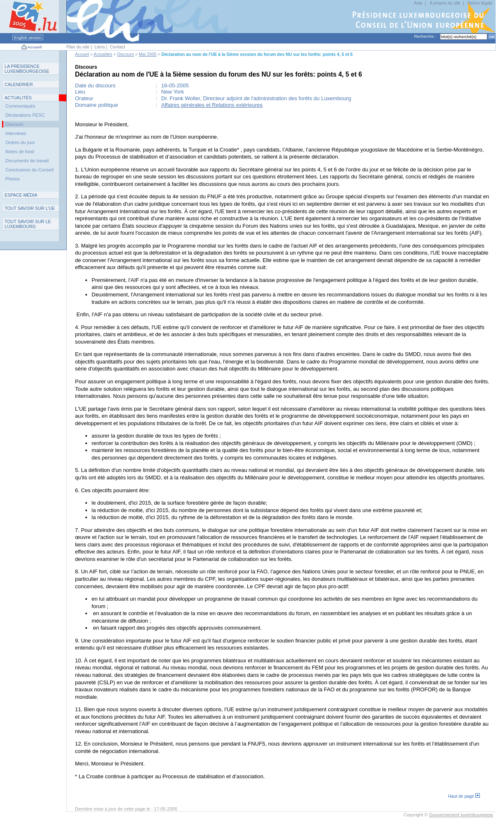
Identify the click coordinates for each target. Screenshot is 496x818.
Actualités (103, 54)
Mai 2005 (148, 54)
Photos (12, 178)
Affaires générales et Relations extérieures (212, 105)
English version (28, 37)
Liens (99, 46)
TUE (30, 208)
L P (27, 69)
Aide (418, 3)
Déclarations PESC (25, 115)
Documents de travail (27, 160)
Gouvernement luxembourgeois (461, 814)
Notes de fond (19, 151)
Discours (125, 54)
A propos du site (445, 3)
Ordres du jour (20, 142)
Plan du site (78, 46)
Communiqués (20, 105)
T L (28, 224)
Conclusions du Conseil (29, 169)
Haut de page (464, 796)
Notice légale (480, 3)
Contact (117, 46)
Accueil (34, 47)
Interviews (15, 133)
